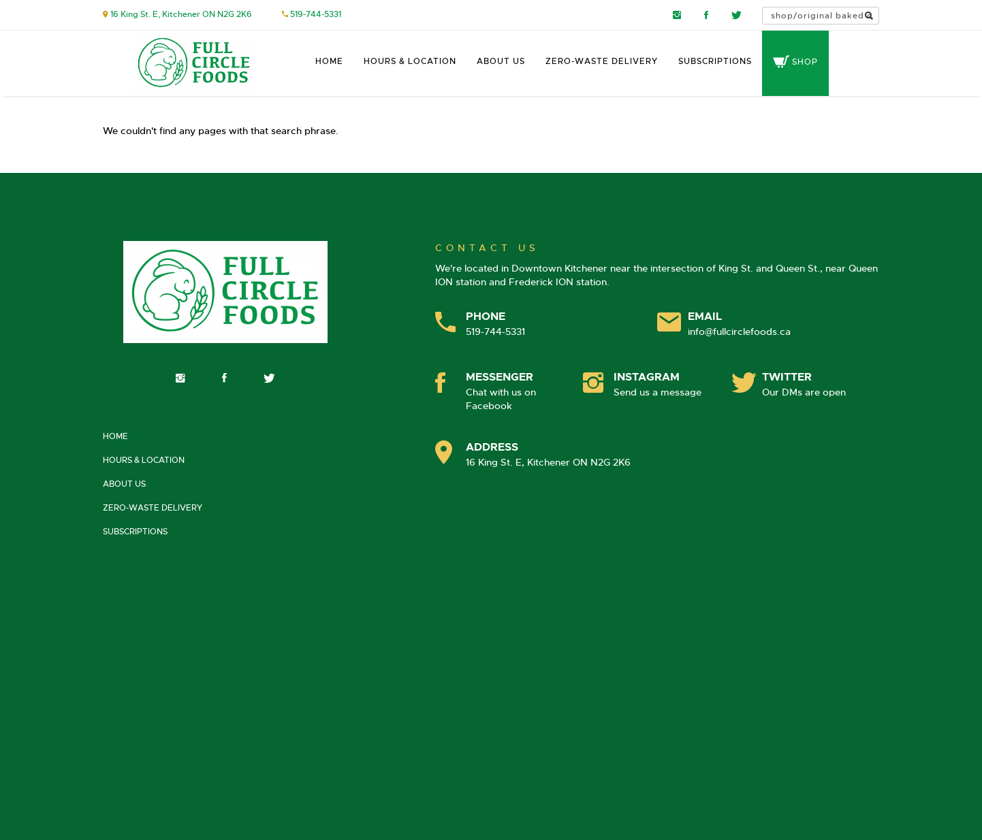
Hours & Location (410, 61)
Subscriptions (715, 61)
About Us (501, 61)
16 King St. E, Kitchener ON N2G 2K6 (181, 14)
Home (329, 61)
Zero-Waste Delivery (601, 61)
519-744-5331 (315, 14)
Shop (795, 62)
